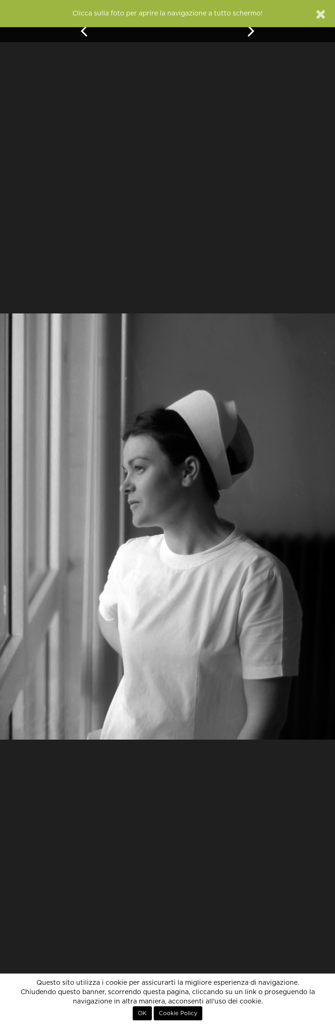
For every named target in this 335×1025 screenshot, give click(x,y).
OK (142, 1013)
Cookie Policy (178, 1013)
